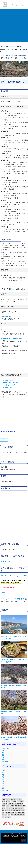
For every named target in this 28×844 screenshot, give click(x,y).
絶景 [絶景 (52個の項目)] (18, 814)
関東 (3, 750)
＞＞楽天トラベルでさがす (9, 382)
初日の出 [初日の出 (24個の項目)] (20, 805)
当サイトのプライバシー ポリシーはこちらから (13, 837)
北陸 (3, 781)
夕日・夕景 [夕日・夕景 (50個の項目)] (11, 808)
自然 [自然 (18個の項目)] (21, 814)
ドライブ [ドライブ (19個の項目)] (8, 801)
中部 (3, 753)
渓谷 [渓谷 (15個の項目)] (3, 812)
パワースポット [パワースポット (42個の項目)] (20, 801)
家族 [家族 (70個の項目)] (3, 810)
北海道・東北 (5, 748)
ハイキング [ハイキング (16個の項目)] (13, 801)
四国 (3, 759)
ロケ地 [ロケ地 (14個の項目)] (3, 805)
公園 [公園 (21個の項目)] (16, 805)
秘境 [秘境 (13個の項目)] (12, 814)
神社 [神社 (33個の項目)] (23, 812)
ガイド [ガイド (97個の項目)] (20, 799)
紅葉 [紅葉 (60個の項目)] (15, 814)
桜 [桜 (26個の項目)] (19, 810)
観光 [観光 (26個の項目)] (3, 817)
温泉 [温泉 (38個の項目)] (6, 812)
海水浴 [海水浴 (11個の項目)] (22, 810)
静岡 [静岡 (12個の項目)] (9, 817)
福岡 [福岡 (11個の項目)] (9, 814)
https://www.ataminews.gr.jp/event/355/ (14, 576)
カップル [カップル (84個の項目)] (16, 799)
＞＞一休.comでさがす (8, 385)
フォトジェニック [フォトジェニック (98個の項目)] (12, 803)
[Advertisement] (14, 28)
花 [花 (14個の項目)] (23, 814)
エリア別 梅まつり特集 (7, 587)
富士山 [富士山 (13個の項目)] (6, 810)
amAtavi (3, 440)
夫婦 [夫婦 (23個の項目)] (22, 808)
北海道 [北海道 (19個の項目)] (3, 808)
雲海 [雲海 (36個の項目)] (6, 817)
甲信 (3, 777)
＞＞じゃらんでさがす (8, 380)
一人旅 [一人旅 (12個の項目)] (7, 805)
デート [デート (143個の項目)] (3, 801)
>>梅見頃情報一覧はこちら (8, 431)
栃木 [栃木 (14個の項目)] (17, 810)
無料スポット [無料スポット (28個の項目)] (11, 812)
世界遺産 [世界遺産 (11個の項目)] (12, 805)
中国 (3, 757)
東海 (3, 779)
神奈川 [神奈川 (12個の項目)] (19, 812)
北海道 (3, 770)
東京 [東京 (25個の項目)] (14, 810)
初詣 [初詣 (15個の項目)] (24, 805)
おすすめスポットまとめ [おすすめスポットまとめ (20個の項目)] (7, 799)
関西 (3, 755)
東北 (3, 772)
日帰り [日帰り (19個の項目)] (10, 810)
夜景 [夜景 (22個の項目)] (16, 808)
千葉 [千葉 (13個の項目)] (7, 808)
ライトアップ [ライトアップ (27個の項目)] (20, 803)
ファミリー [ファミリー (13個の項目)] (4, 803)
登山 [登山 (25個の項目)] (16, 812)
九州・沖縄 (5, 761)
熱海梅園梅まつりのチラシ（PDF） (12, 338)
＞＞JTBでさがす (7, 387)
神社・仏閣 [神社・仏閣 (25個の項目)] (4, 814)
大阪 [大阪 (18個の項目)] (19, 808)
